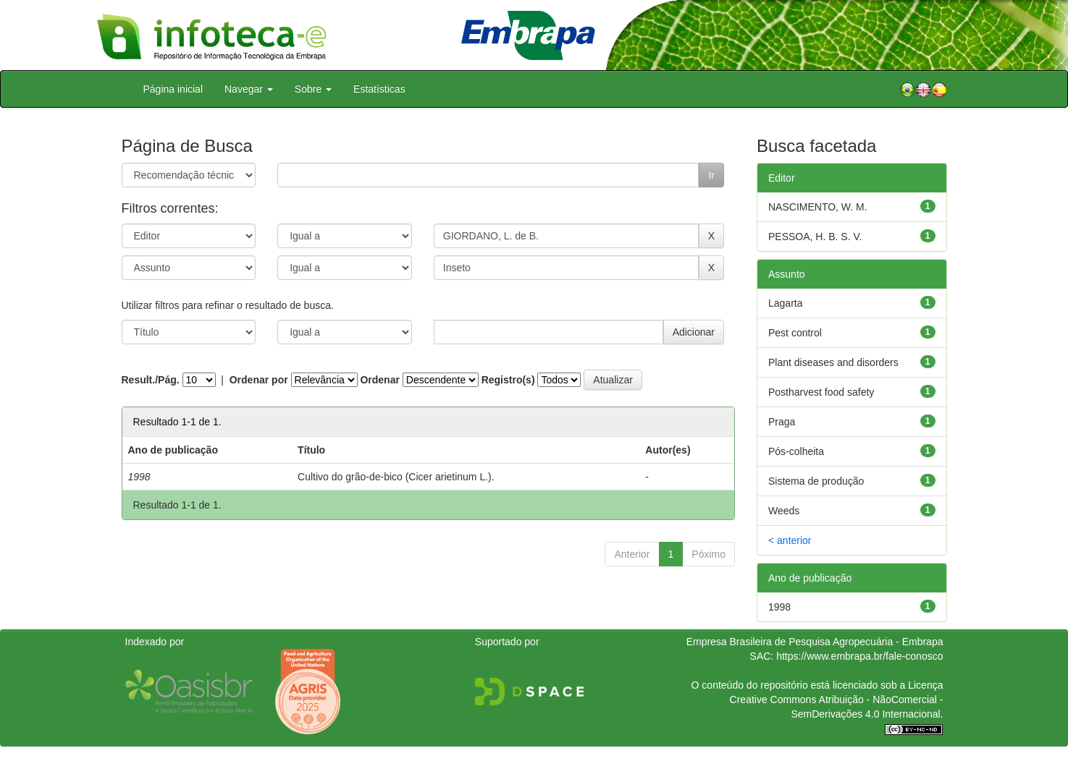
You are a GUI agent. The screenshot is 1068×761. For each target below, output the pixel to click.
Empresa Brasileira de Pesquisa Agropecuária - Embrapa (814, 641)
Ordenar (379, 380)
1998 (779, 607)
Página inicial (173, 89)
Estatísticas (379, 89)
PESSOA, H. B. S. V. (815, 236)
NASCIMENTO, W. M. (817, 207)
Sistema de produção (816, 481)
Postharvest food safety (821, 392)
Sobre (313, 89)
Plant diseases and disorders (833, 362)
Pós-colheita (796, 451)
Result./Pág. (151, 380)
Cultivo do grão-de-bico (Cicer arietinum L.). (396, 476)
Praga (781, 422)
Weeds (783, 510)
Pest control (795, 333)
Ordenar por (259, 380)
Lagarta (785, 303)
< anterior (790, 540)
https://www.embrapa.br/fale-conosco (859, 656)
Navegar (248, 89)
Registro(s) (508, 380)
